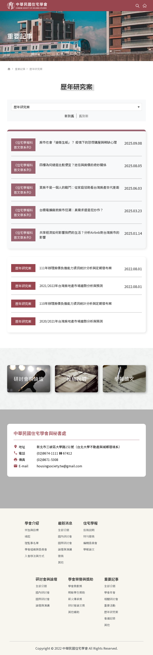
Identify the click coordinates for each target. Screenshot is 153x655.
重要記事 (20, 69)
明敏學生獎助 (76, 592)
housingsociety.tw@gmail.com (59, 466)
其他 (61, 562)
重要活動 (109, 605)
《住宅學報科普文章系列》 (23, 145)
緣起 (27, 536)
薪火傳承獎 (75, 599)
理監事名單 (32, 543)
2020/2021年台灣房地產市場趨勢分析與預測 (71, 321)
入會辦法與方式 (34, 556)
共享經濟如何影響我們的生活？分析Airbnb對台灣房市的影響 (79, 235)
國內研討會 (65, 536)
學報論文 (88, 549)
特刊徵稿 (88, 536)
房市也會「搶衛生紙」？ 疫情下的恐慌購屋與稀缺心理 (78, 142)
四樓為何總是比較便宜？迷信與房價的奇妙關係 (72, 164)
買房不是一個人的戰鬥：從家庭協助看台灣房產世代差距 (79, 187)
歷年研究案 (23, 268)
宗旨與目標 (32, 530)
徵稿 (61, 556)
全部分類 (63, 530)
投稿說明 (88, 530)
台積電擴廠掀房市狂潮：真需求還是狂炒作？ (71, 209)
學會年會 (109, 592)
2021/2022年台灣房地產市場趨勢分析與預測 (71, 285)
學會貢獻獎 (75, 586)
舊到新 (83, 115)
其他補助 (73, 612)
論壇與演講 (65, 549)
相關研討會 (111, 599)
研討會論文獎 (76, 605)
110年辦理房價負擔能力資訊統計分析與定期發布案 (75, 303)
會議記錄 (109, 618)
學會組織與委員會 (36, 549)
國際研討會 (65, 543)
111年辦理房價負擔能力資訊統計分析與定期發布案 (75, 267)
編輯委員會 (90, 543)
